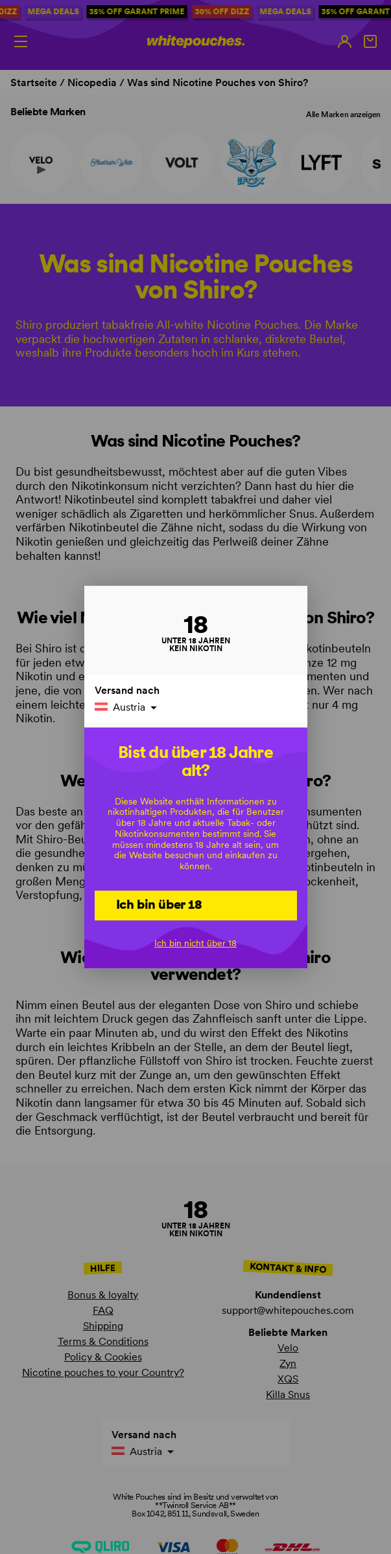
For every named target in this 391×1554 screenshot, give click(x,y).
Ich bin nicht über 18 (195, 943)
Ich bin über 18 (159, 904)
